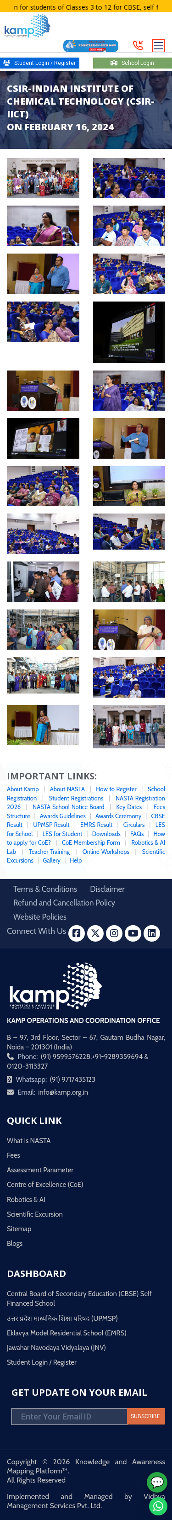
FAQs (137, 833)
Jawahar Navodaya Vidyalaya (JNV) (56, 1348)
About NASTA (67, 789)
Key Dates (129, 806)
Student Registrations (76, 798)
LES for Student (63, 833)
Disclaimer (107, 889)
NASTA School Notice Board (68, 806)
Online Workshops (107, 851)
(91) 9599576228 (65, 1057)
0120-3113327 (27, 1066)
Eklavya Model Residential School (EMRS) (67, 1333)
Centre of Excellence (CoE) (45, 1185)
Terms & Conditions (45, 889)
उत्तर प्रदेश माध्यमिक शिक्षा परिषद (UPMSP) (62, 1318)
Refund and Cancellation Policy (64, 902)
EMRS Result (96, 824)
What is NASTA (29, 1141)
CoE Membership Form (91, 842)
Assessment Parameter (40, 1170)
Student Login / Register (42, 1362)
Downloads (106, 833)
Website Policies (40, 917)
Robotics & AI (26, 1200)
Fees (13, 1155)
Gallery (51, 860)
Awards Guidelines (63, 816)
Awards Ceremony (118, 816)
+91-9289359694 (117, 1057)
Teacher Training (49, 851)
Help (76, 860)
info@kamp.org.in (63, 1092)
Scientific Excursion (35, 1214)
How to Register (116, 789)
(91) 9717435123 (72, 1079)
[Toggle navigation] (158, 45)
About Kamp (23, 789)
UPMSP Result (51, 824)
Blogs (14, 1243)
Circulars (134, 824)
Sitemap (19, 1229)
